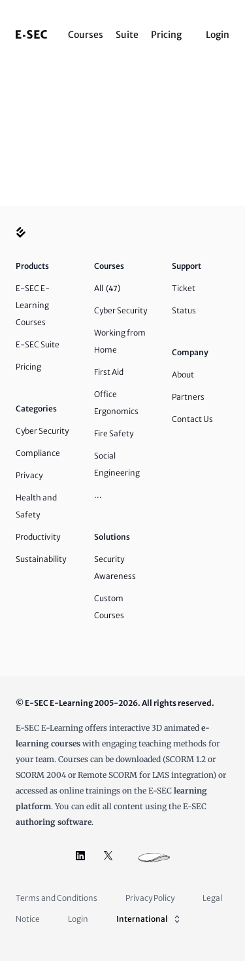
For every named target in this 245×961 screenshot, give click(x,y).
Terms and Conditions (56, 898)
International (149, 919)
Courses (85, 35)
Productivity (38, 537)
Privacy (29, 475)
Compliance (38, 453)
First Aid (108, 372)
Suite (127, 35)
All (107, 288)
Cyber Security (42, 431)
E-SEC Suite (37, 344)
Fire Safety (113, 433)
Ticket (183, 288)
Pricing (166, 35)
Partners (188, 397)
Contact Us (192, 419)
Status (184, 310)
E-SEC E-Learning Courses (33, 305)
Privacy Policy (149, 898)
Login (217, 35)
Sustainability (41, 559)
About (183, 374)
